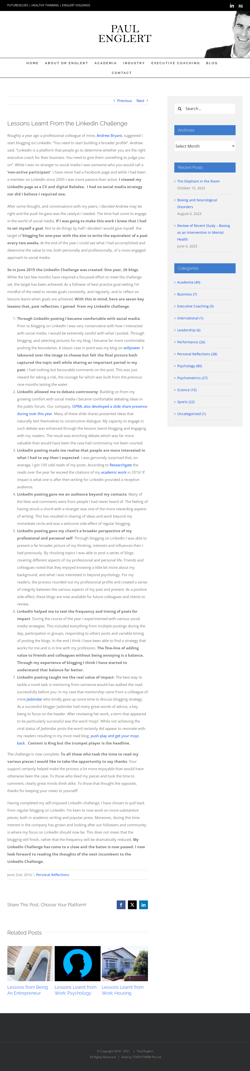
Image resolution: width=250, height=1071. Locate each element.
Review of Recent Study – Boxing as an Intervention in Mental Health (203, 232)
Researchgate (121, 464)
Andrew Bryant (109, 135)
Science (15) (187, 390)
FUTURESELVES (17, 5)
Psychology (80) (189, 366)
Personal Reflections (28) (197, 354)
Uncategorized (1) (191, 413)
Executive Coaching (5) (195, 306)
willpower (132, 347)
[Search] (179, 108)
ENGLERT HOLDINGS (76, 5)
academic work (113, 472)
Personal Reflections (52, 874)
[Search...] (205, 108)
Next (140, 100)
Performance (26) (191, 342)
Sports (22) (186, 401)
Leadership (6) (188, 330)
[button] (11, 971)
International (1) (190, 318)
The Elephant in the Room (198, 181)
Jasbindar (34, 699)
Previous (124, 100)
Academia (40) (188, 282)
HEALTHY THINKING (45, 5)
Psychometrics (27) (192, 378)
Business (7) (187, 294)
